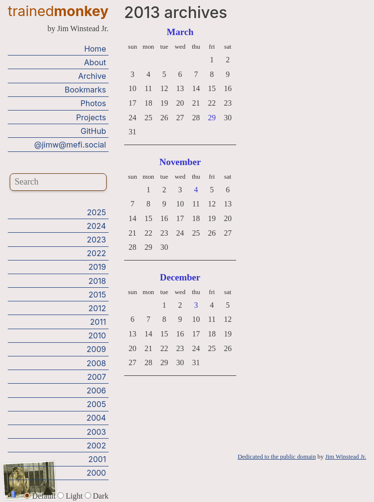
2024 (96, 226)
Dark (97, 496)
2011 (98, 322)
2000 (96, 473)
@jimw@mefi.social (70, 144)
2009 (96, 349)
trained (58, 10)
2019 (97, 267)
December (180, 277)
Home (95, 49)
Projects (91, 117)
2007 (96, 377)
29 (212, 117)
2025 (96, 212)
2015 (97, 294)
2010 (97, 335)
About (95, 62)
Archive (92, 76)
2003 (96, 432)
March (180, 32)
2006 (96, 390)
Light (71, 496)
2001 (97, 459)
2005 (96, 404)
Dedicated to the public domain (277, 456)
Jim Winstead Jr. (345, 456)
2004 (96, 418)
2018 (97, 281)
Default (40, 496)
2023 (96, 239)
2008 (96, 363)
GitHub (93, 131)
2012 (97, 308)
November (180, 162)
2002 (96, 445)
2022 (96, 253)
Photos (93, 103)
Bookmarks (85, 89)
